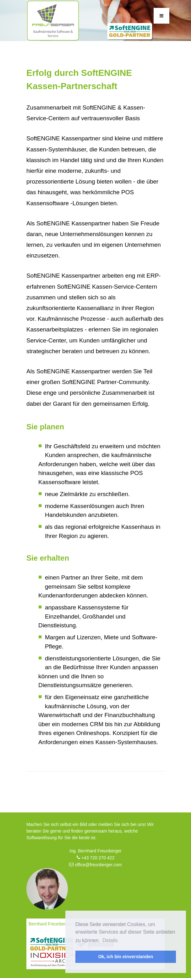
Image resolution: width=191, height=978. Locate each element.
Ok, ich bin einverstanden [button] (125, 956)
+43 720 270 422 (95, 857)
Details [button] (110, 940)
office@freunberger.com (95, 864)
